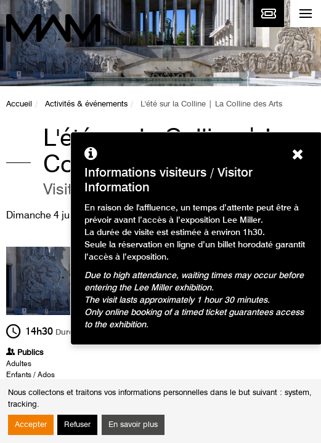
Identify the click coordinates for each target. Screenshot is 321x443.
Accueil (19, 104)
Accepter (31, 425)
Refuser (77, 425)
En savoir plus (133, 425)
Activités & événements (86, 104)
